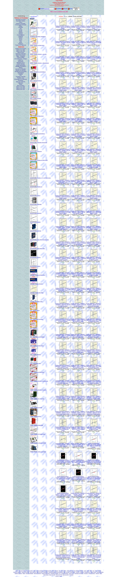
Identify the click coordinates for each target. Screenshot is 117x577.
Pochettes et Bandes (20, 76)
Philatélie (21, 74)
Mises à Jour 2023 (20, 86)
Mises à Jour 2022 (20, 88)
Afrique (20, 26)
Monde (20, 31)
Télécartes (20, 83)
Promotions (20, 80)
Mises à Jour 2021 (20, 89)
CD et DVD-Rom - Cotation (20, 58)
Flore (20, 41)
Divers (20, 40)
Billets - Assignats (21, 56)
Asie (21, 28)
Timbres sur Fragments (20, 45)
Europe (20, 29)
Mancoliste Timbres (20, 21)
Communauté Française (20, 24)
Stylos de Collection (20, 81)
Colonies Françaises (20, 23)
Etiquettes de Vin (21, 62)
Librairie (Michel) (20, 64)
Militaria (20, 67)
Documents (20, 61)
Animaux (21, 33)
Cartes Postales (20, 57)
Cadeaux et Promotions (20, 48)
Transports (20, 43)
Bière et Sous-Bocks (20, 55)
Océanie (21, 32)
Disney (20, 38)
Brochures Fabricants (21, 53)
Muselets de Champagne (20, 71)
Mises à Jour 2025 (20, 50)
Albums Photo (20, 52)
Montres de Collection (21, 70)
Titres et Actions (20, 85)
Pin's (21, 75)
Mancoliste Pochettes (21, 19)
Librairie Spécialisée (20, 65)
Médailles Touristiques (21, 66)
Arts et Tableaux (20, 35)
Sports (20, 42)
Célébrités (20, 36)
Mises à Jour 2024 (20, 51)
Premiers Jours (20, 78)
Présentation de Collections (20, 79)
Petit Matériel (21, 72)
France (20, 22)
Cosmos (21, 37)
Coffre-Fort (20, 60)
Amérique (20, 27)
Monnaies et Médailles (20, 69)
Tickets (20, 84)
